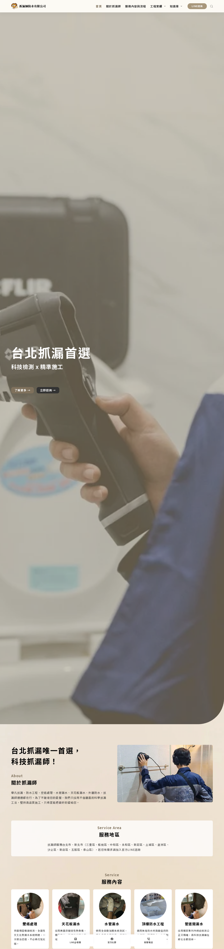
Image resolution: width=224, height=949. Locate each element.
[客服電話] (149, 940)
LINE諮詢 (197, 6)
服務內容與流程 (135, 6)
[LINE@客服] (75, 940)
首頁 (99, 6)
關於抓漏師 (113, 6)
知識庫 (176, 6)
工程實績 (158, 6)
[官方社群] (112, 940)
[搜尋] (211, 6)
